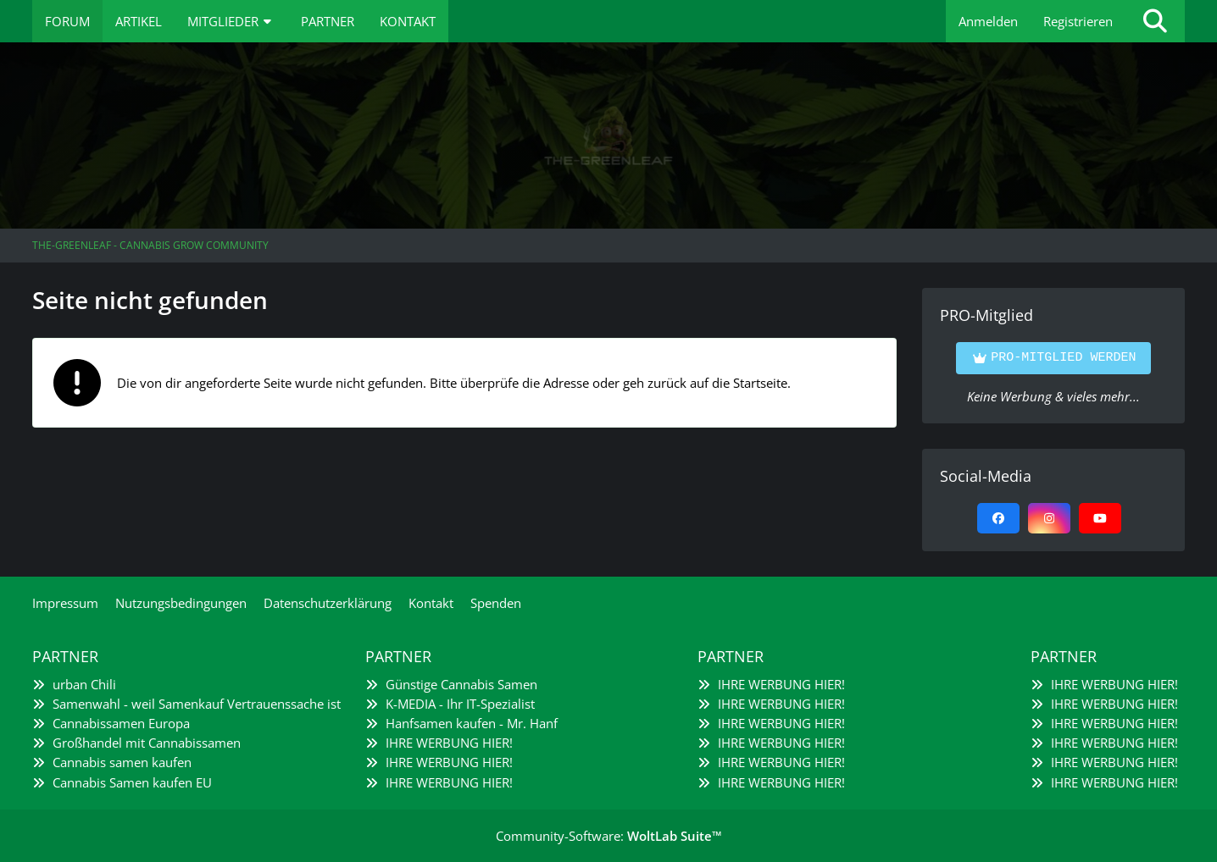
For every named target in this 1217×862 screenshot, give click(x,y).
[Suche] (1155, 21)
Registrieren (1078, 21)
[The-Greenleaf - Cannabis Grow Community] (608, 135)
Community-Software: (609, 835)
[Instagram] (1049, 518)
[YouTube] (1100, 518)
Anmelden (988, 21)
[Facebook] (998, 518)
